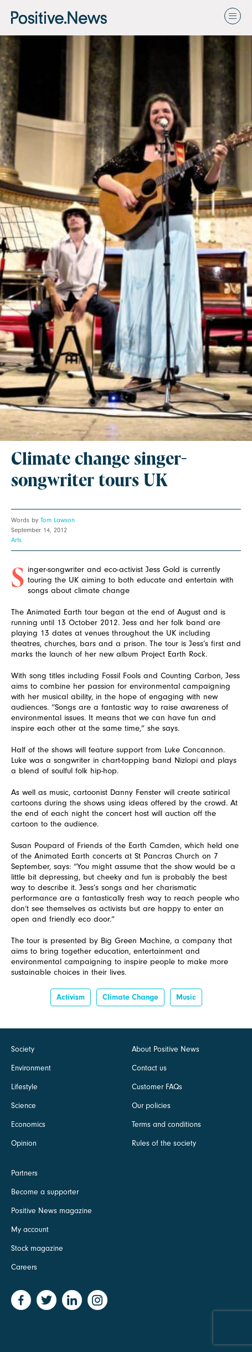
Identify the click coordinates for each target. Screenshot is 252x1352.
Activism (70, 997)
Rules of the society (164, 1143)
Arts (16, 540)
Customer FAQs (157, 1086)
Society (22, 1049)
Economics (28, 1124)
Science (23, 1105)
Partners (24, 1173)
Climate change (130, 997)
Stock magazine (37, 1248)
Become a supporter (45, 1192)
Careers (24, 1267)
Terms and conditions (166, 1124)
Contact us (149, 1068)
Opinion (24, 1143)
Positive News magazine (51, 1210)
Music (186, 997)
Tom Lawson (57, 520)
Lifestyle (24, 1086)
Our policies (151, 1105)
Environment (31, 1068)
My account (30, 1229)
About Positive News (165, 1049)
